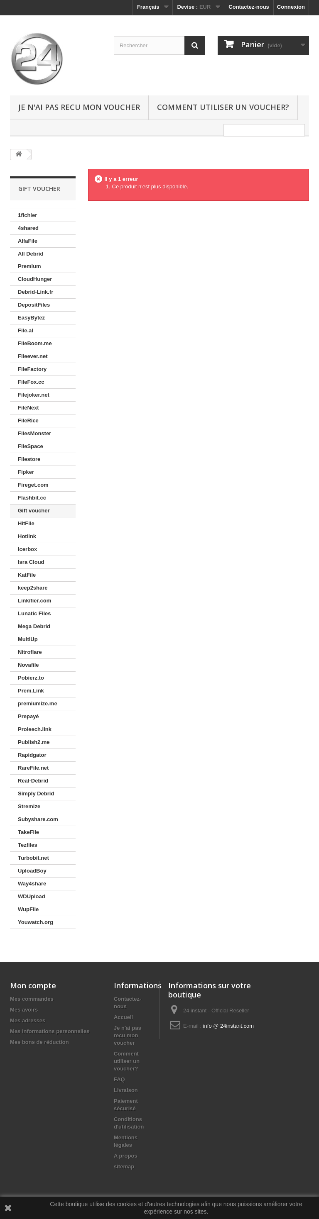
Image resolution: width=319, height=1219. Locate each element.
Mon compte (33, 985)
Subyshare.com (38, 819)
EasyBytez (31, 318)
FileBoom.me (35, 343)
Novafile (28, 665)
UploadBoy (32, 871)
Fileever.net (33, 356)
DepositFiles (34, 305)
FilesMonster (34, 433)
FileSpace (30, 446)
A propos (125, 1156)
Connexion (291, 7)
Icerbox (27, 549)
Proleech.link (35, 729)
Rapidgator (32, 755)
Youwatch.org (35, 922)
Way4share (32, 883)
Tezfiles (27, 845)
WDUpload (31, 896)
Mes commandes (32, 999)
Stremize (29, 806)
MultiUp (28, 639)
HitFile (26, 523)
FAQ (119, 1079)
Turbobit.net (33, 858)
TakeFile (28, 832)
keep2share (33, 588)
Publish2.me (34, 742)
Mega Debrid (34, 626)
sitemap (124, 1166)
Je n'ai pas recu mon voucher (79, 107)
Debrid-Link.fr (35, 292)
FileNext (28, 408)
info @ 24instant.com (228, 1026)
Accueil (123, 1017)
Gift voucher (34, 510)
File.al (25, 330)
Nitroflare (30, 652)
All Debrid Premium (30, 260)
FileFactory (32, 369)
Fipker (26, 472)
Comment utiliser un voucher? (223, 107)
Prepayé (28, 716)
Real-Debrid (33, 781)
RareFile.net (33, 768)
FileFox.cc (31, 382)
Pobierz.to (31, 678)
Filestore (29, 459)
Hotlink (27, 536)
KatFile (27, 575)
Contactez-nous (248, 7)
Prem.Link (31, 691)
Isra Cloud (31, 562)
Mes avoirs (24, 1010)
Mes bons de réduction (39, 1042)
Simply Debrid (36, 793)
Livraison (126, 1090)
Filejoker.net (33, 395)
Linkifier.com (34, 600)
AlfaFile (27, 241)
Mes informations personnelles (49, 1031)
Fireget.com (33, 485)
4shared (28, 228)
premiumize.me (37, 703)
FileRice (28, 420)
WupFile (28, 909)
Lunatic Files (34, 613)
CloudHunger (35, 279)
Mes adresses (27, 1020)
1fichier (27, 215)
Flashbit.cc (32, 498)
